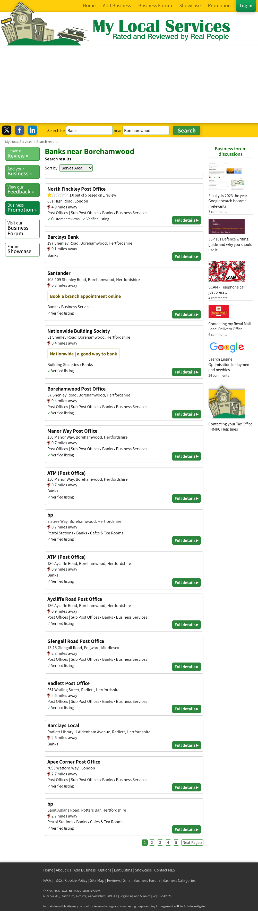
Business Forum (23, 228)
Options (104, 870)
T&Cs (58, 880)
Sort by (51, 168)
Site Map (97, 880)
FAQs (47, 880)
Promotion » (23, 207)
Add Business (85, 870)
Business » (23, 171)
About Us (63, 870)
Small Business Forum (141, 880)
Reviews (114, 880)
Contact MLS (164, 870)
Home (48, 870)
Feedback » (23, 189)
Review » (23, 153)
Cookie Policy (76, 880)
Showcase (23, 249)
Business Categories (179, 880)
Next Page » (192, 842)
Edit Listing (123, 870)
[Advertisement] (129, 84)
